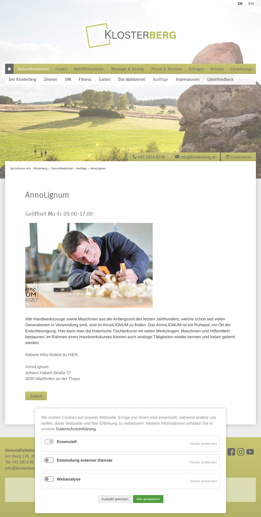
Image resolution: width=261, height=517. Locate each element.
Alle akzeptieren (148, 499)
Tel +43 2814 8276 (22, 462)
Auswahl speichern (114, 499)
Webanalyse (69, 479)
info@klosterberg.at (22, 468)
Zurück (36, 396)
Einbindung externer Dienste (84, 460)
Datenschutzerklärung (76, 429)
